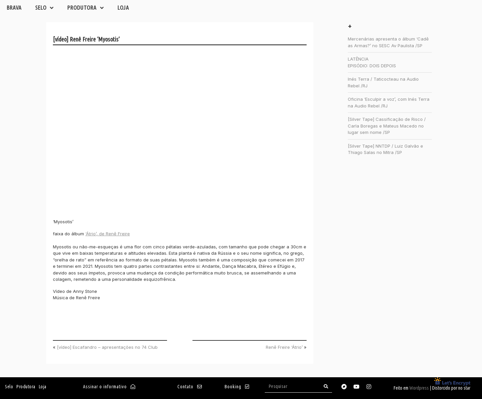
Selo (44, 8)
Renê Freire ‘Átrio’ (284, 347)
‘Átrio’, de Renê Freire (107, 233)
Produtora (85, 8)
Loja (123, 7)
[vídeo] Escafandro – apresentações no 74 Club (107, 347)
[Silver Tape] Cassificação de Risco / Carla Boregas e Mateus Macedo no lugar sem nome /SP (387, 125)
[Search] (326, 386)
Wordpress (419, 388)
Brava (14, 7)
